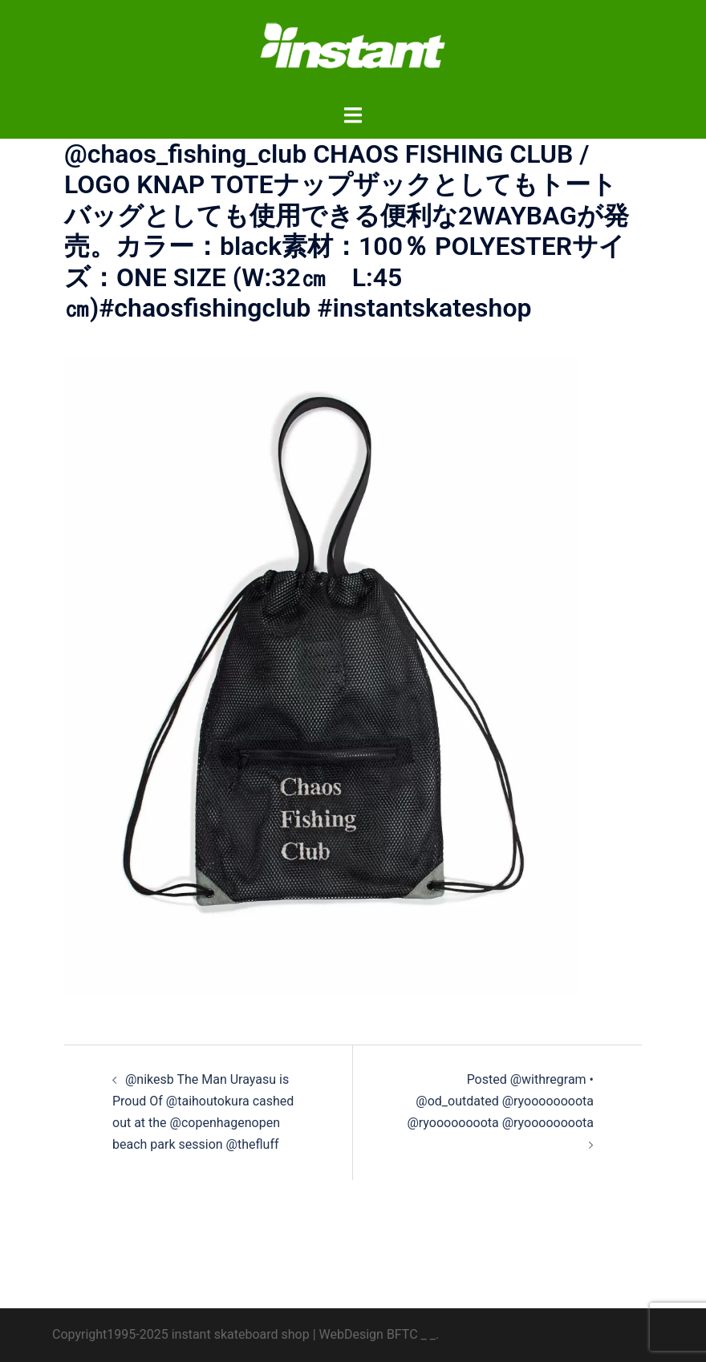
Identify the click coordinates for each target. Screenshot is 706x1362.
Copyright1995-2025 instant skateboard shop (181, 1334)
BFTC (402, 1334)
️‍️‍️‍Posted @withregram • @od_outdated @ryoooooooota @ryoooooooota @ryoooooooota (500, 1101)
